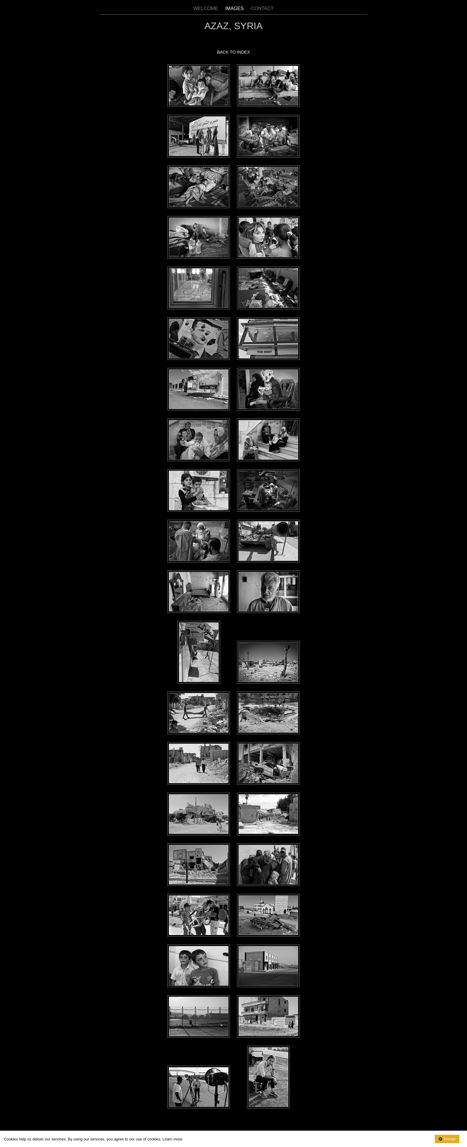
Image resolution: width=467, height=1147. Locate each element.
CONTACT (262, 8)
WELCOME (205, 8)
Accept (450, 1139)
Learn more (172, 1139)
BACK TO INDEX (233, 52)
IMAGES (234, 8)
